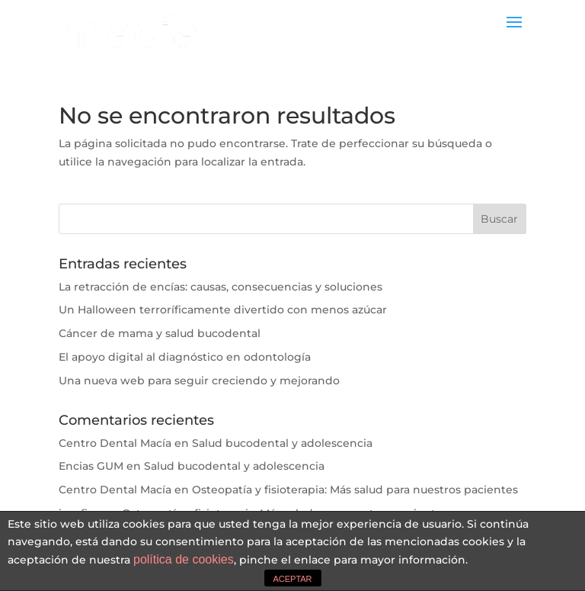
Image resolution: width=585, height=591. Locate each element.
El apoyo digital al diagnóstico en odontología (185, 357)
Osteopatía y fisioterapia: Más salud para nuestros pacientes (355, 489)
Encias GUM (91, 466)
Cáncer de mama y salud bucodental (160, 333)
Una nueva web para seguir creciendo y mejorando (199, 380)
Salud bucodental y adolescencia (282, 443)
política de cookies (183, 559)
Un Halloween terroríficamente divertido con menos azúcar (223, 309)
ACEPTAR (292, 578)
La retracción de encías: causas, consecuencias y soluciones (220, 287)
